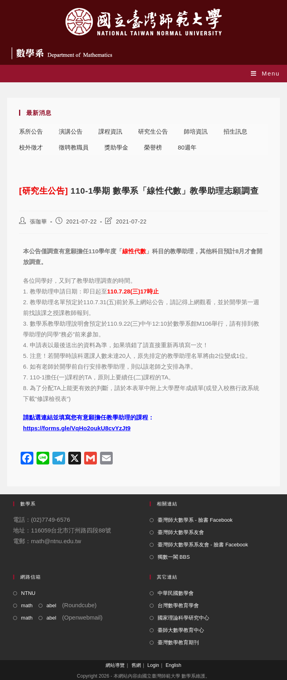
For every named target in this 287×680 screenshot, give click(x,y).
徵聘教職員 (74, 147)
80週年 (187, 147)
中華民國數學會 (176, 593)
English (173, 665)
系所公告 (31, 131)
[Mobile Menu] (265, 73)
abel (51, 605)
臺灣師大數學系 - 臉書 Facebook (195, 520)
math (27, 605)
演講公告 (71, 131)
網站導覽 (115, 665)
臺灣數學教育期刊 (178, 642)
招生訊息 (235, 131)
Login (153, 665)
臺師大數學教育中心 (181, 630)
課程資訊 (110, 131)
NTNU (28, 593)
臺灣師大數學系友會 (181, 532)
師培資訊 (196, 131)
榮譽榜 (153, 147)
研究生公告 (153, 131)
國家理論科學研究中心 (183, 618)
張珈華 (38, 221)
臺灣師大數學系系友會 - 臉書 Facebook (203, 545)
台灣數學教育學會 (178, 605)
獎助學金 (116, 147)
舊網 (136, 665)
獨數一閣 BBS (174, 557)
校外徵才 (31, 147)
